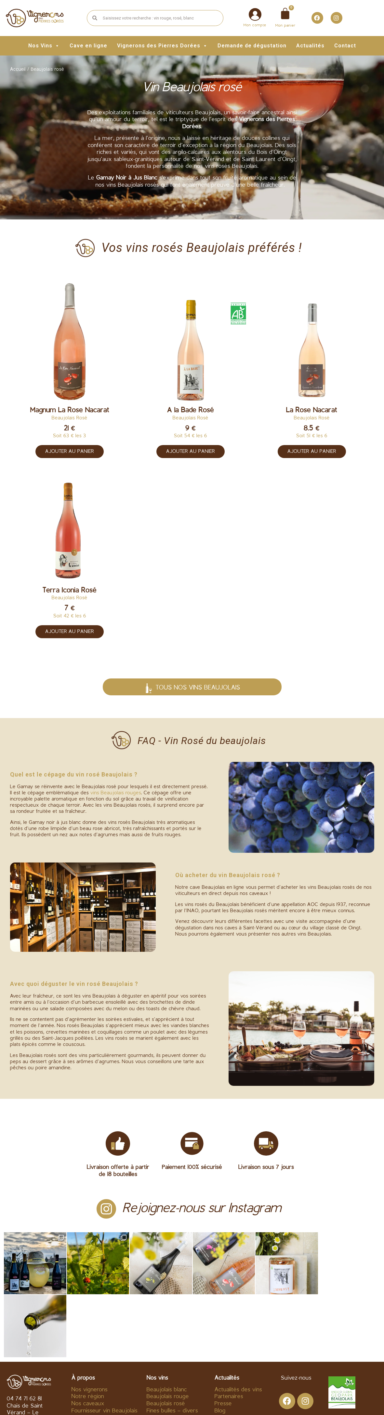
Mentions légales (176, 1401)
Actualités (310, 46)
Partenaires (229, 1334)
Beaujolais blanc (167, 1327)
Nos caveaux (88, 1341)
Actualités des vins (238, 1327)
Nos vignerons (90, 1327)
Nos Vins (44, 46)
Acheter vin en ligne (97, 1355)
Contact (345, 46)
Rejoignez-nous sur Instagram (202, 1208)
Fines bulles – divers (172, 1348)
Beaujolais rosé (166, 1341)
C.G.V (138, 1401)
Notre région (88, 1334)
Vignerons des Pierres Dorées (162, 46)
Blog (220, 1348)
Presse (223, 1341)
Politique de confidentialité (244, 1401)
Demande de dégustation (252, 46)
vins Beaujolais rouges (115, 793)
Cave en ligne (88, 46)
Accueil (18, 69)
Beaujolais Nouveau (172, 1355)
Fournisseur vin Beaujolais (105, 1348)
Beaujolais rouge (168, 1334)
